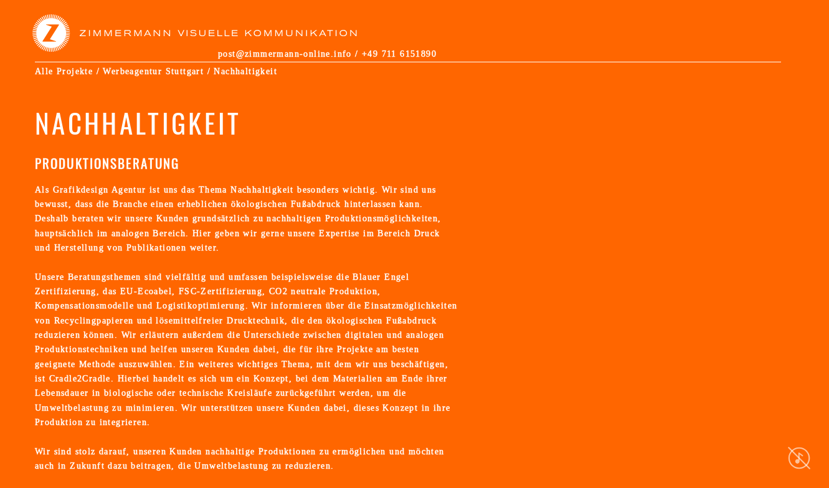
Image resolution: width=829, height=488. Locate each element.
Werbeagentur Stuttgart (153, 71)
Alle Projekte (64, 71)
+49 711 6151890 (399, 54)
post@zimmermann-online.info (285, 54)
